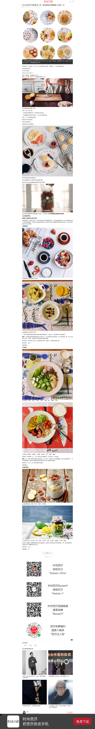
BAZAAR (48, 1)
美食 (25, 645)
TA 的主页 (70, 712)
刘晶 (26, 7)
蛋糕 (35, 645)
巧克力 (30, 645)
